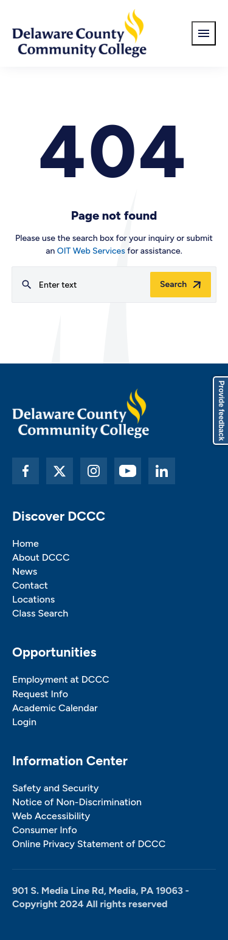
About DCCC (40, 557)
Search (173, 284)
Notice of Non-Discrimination (77, 802)
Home (25, 543)
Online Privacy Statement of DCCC (88, 844)
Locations (33, 599)
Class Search (40, 613)
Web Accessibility (51, 816)
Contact (30, 585)
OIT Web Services (91, 251)
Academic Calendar (55, 708)
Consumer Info (44, 830)
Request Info (40, 694)
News (24, 571)
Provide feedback (221, 410)
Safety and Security (55, 788)
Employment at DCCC (60, 679)
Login (24, 722)
